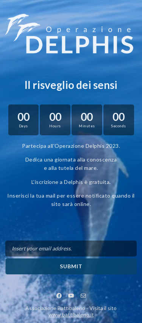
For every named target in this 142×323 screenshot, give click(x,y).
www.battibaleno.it (71, 314)
